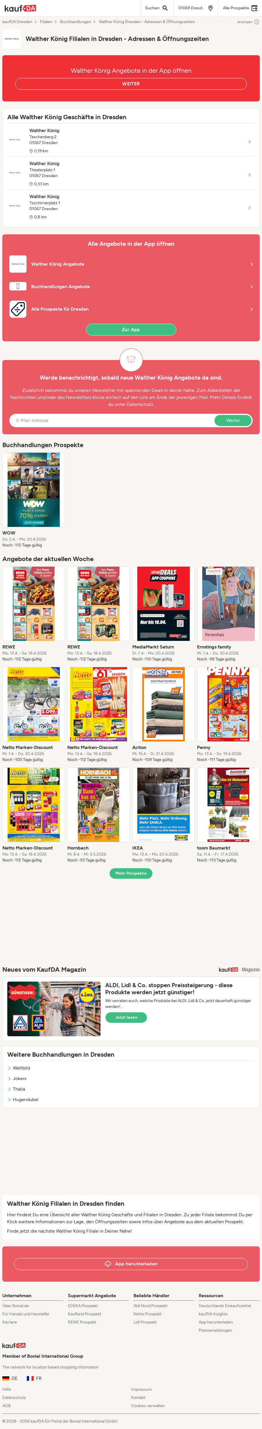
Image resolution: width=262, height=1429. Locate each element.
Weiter (233, 420)
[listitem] (33, 500)
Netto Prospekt (147, 1314)
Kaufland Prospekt (84, 1314)
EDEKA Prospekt (83, 1305)
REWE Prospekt (82, 1322)
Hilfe (6, 1389)
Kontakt (138, 1397)
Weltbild (18, 1068)
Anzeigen (249, 22)
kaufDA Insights (213, 1314)
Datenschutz (140, 404)
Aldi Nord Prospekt (150, 1305)
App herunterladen (216, 1322)
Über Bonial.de (15, 1305)
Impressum (141, 1389)
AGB (6, 1405)
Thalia (16, 1089)
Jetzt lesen (126, 1017)
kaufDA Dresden (17, 22)
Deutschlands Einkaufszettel (225, 1305)
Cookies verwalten (148, 1405)
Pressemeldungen (215, 1330)
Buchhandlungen (75, 22)
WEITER (131, 83)
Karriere (9, 1322)
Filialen (46, 22)
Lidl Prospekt (145, 1322)
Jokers (16, 1078)
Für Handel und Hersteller (26, 1314)
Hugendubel (22, 1099)
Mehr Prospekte (131, 873)
